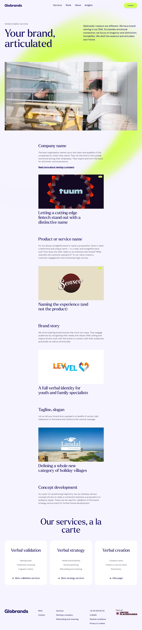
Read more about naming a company (56, 167)
